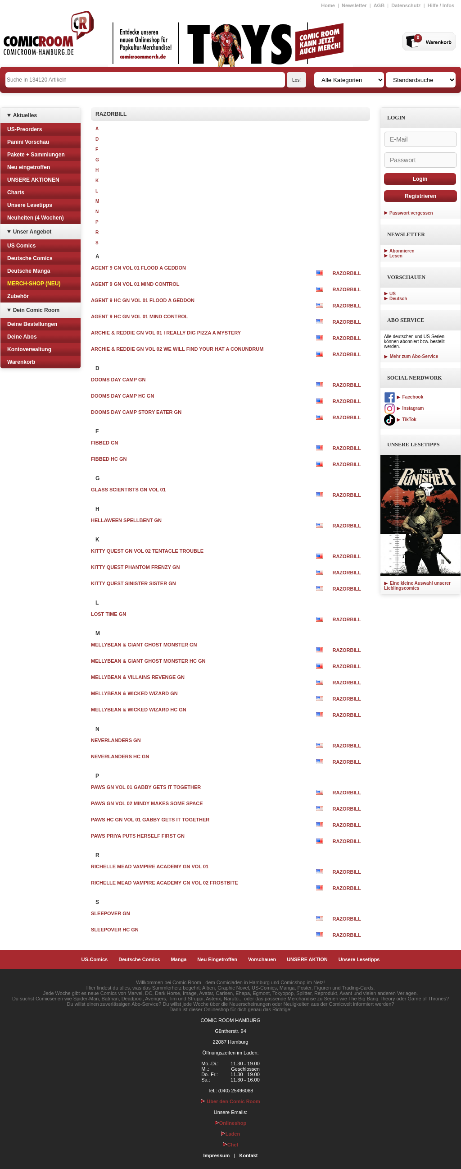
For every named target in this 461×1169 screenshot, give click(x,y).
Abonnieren (402, 250)
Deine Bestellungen (32, 324)
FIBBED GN (104, 442)
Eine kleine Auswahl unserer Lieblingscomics (417, 586)
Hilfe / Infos (441, 5)
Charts (15, 192)
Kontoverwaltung (29, 349)
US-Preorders (24, 129)
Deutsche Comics (30, 258)
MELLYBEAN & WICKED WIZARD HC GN (138, 709)
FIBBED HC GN (109, 459)
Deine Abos (22, 337)
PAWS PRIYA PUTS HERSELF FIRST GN (138, 836)
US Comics (21, 246)
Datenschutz (405, 5)
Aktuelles (25, 115)
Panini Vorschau (28, 142)
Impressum (216, 1155)
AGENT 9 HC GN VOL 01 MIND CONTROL (139, 316)
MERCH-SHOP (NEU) (33, 283)
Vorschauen (262, 959)
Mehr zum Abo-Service (411, 356)
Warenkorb (21, 362)
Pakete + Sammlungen (36, 154)
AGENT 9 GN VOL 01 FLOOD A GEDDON (138, 267)
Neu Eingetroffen (217, 959)
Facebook (403, 396)
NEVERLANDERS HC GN (120, 756)
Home (328, 5)
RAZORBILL (346, 273)
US (392, 293)
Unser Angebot (32, 232)
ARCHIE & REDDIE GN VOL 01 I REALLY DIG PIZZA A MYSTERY (166, 332)
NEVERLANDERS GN (116, 740)
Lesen (395, 255)
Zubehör (18, 296)
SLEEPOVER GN (110, 913)
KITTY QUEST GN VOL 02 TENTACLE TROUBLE (147, 551)
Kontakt (248, 1155)
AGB (379, 5)
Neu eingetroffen (28, 167)
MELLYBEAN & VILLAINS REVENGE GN (138, 677)
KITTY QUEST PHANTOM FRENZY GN (135, 567)
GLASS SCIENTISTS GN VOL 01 (128, 489)
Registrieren (420, 196)
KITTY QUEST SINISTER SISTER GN (133, 583)
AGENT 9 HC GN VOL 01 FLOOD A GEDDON (142, 300)
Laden (230, 1134)
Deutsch (398, 298)
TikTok (400, 419)
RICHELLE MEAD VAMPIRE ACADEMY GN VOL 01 (149, 866)
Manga (179, 959)
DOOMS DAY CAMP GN (118, 379)
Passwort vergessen (411, 213)
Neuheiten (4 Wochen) (35, 218)
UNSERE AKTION (307, 959)
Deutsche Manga (28, 271)
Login (420, 179)
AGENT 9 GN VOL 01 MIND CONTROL (135, 284)
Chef (230, 1144)
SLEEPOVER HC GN (115, 929)
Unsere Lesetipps (29, 205)
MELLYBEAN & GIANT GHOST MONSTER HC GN (148, 661)
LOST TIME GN (108, 614)
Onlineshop (231, 1123)
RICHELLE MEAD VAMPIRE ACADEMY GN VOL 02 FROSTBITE (164, 882)
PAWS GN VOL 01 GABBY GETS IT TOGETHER (146, 787)
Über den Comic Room (230, 1101)
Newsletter (354, 5)
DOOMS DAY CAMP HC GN (122, 396)
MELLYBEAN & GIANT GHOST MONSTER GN (144, 644)
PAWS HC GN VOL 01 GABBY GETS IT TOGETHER (150, 819)
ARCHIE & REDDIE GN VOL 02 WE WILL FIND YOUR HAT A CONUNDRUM (177, 349)
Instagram (404, 408)
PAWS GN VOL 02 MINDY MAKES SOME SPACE (147, 803)
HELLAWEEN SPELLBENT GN (126, 520)
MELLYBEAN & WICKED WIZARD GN (134, 693)
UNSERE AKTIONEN (33, 180)
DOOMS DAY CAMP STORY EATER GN (136, 412)
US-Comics (94, 959)
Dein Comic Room (36, 310)
